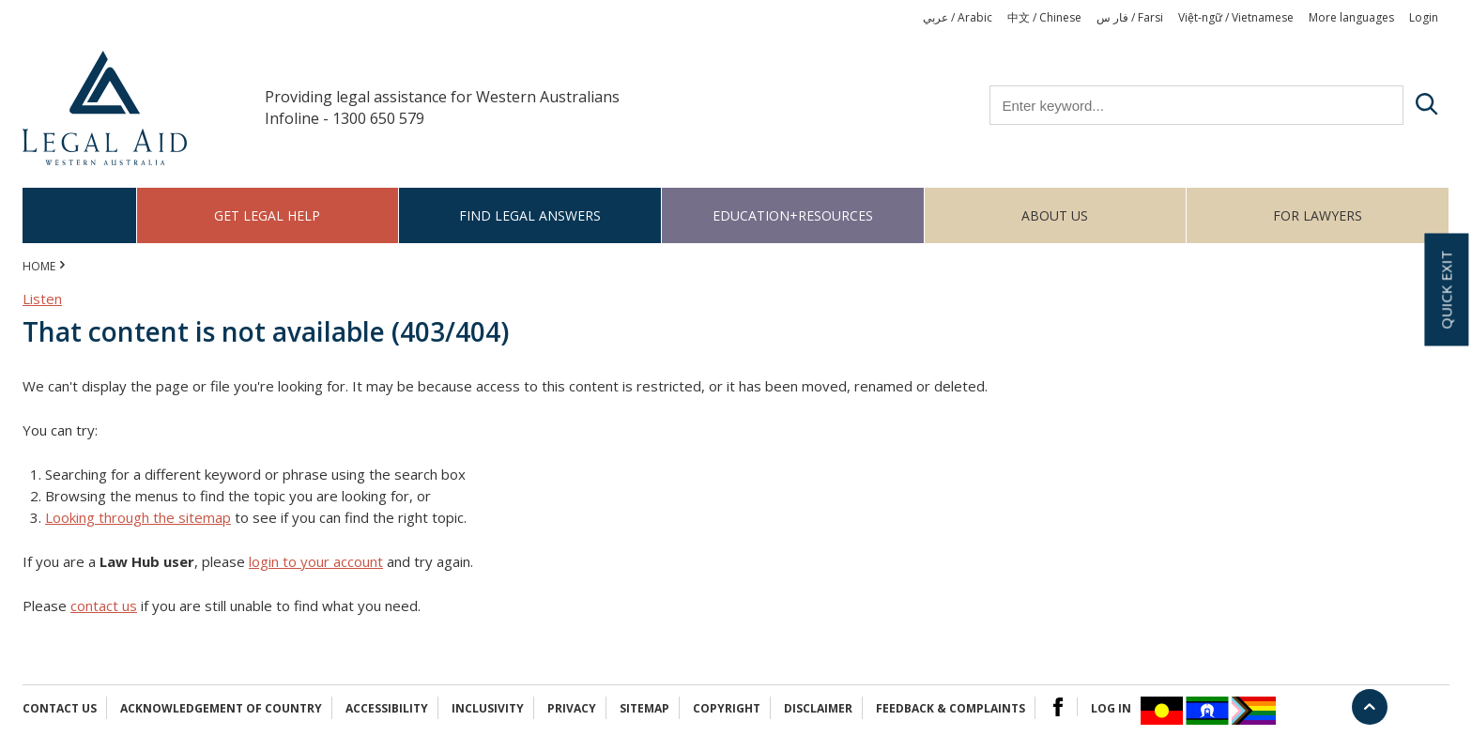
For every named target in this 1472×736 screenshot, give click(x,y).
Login (1423, 17)
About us (1054, 215)
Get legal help (267, 215)
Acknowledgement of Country (221, 708)
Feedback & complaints (950, 708)
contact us (103, 605)
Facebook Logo (1058, 707)
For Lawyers (1317, 215)
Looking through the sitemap (138, 517)
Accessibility (386, 708)
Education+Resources (793, 215)
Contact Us (60, 708)
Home (80, 215)
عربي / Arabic (957, 17)
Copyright (726, 708)
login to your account (316, 561)
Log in (1111, 708)
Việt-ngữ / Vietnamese (1236, 17)
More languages (1351, 17)
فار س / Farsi (1129, 17)
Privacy (571, 708)
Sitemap (644, 708)
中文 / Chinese (1044, 17)
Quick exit (1445, 290)
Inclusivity (488, 708)
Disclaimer (818, 708)
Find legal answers (530, 215)
